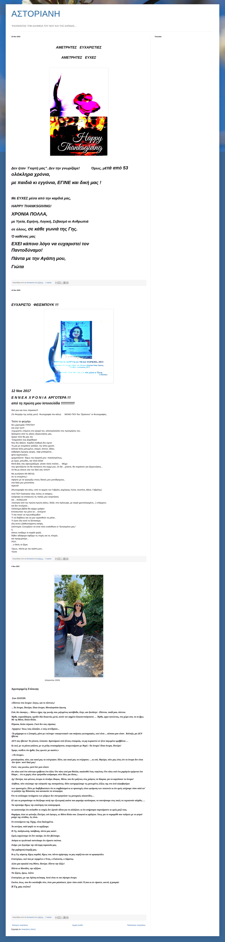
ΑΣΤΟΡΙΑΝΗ (35, 14)
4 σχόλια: (48, 559)
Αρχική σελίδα (77, 925)
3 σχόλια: (49, 917)
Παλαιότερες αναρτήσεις (136, 925)
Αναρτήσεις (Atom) (28, 929)
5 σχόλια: (49, 282)
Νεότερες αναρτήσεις (20, 925)
